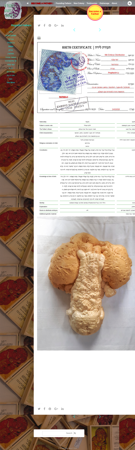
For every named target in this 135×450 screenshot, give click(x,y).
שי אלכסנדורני (10, 61)
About (114, 3)
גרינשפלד (11, 43)
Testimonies (92, 3)
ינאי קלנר (11, 65)
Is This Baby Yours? (66, 448)
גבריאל (11, 39)
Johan (10, 46)
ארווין (11, 50)
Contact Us (60, 7)
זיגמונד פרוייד (10, 57)
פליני (11, 32)
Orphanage (104, 3)
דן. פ (11, 68)
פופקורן (11, 54)
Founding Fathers (63, 3)
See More (11, 83)
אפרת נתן (11, 72)
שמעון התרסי (10, 35)
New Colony (79, 3)
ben (10, 79)
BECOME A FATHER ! (42, 3)
